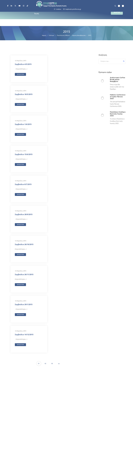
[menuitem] (119, 5)
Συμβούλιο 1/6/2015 (23, 124)
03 (52, 363)
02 (45, 363)
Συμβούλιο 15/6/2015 (23, 154)
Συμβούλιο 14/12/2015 (24, 334)
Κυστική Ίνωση (37, 12)
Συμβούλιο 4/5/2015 (23, 64)
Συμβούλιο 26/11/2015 (24, 274)
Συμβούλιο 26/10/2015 (24, 244)
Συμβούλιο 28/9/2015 (23, 214)
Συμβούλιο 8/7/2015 (23, 184)
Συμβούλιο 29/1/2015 (23, 304)
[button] (117, 12)
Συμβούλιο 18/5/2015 (23, 94)
